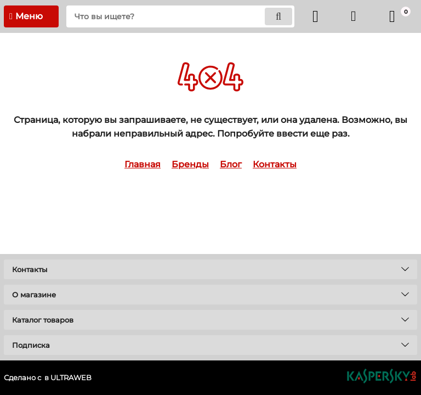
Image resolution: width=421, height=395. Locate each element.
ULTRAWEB (71, 378)
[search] (180, 16)
